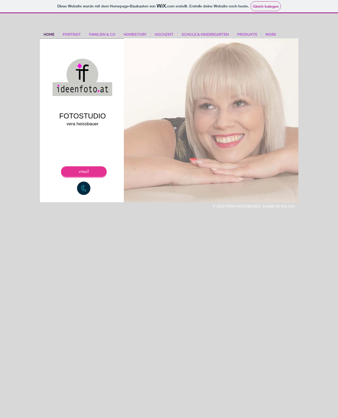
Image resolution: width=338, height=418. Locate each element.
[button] (211, 120)
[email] (84, 171)
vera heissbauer (82, 123)
